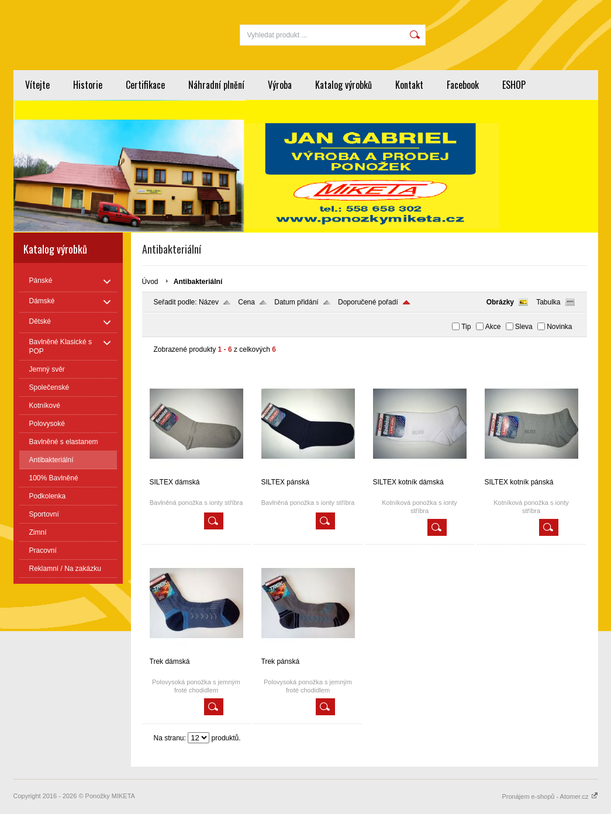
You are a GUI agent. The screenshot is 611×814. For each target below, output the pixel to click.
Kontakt (409, 85)
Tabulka (548, 302)
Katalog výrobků (343, 85)
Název (209, 302)
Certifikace (145, 85)
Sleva (524, 327)
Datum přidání (296, 302)
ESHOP (514, 85)
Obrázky (500, 302)
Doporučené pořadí (368, 302)
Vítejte (37, 85)
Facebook (463, 85)
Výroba (280, 85)
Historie (87, 85)
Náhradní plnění (216, 85)
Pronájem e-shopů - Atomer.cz (550, 796)
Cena (246, 302)
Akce (493, 327)
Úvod (150, 282)
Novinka (559, 327)
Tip (466, 327)
